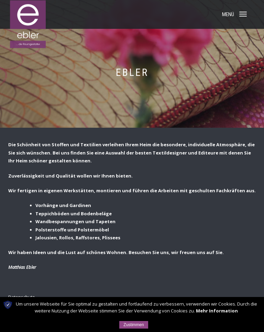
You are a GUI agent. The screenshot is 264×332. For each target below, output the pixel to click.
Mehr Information (217, 311)
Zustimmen (133, 324)
